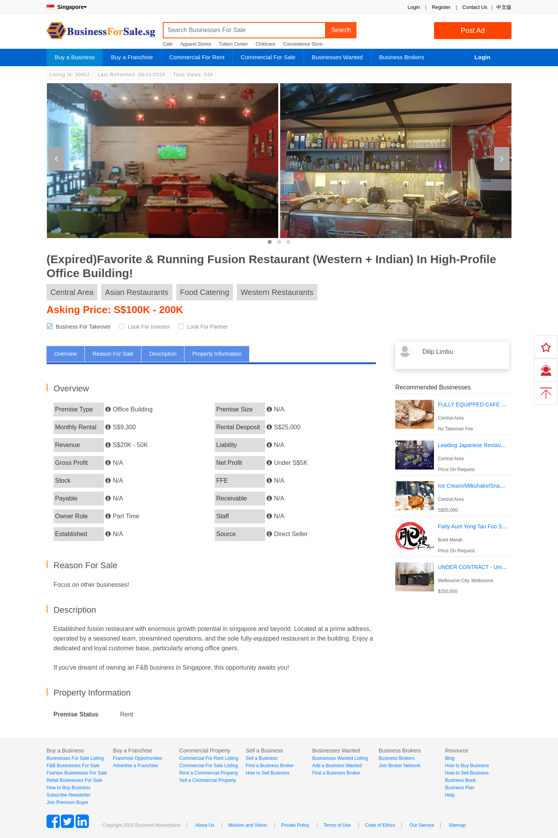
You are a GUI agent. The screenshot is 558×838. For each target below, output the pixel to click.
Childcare (266, 44)
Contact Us (474, 7)
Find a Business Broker (270, 765)
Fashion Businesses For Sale (76, 773)
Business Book (460, 780)
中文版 (504, 7)
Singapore (66, 7)
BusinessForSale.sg (100, 33)
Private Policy (295, 825)
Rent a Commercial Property (208, 773)
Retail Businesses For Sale (74, 780)
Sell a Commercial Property (207, 780)
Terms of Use (337, 825)
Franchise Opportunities (137, 758)
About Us (204, 825)
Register (441, 7)
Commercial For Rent (197, 57)
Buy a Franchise (132, 57)
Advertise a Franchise (135, 765)
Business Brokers (401, 57)
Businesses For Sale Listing (75, 758)
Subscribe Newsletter (68, 795)
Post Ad (473, 30)
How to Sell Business (267, 773)
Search (341, 30)
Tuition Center (233, 44)
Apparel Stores (195, 44)
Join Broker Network (399, 765)
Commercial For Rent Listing (208, 758)
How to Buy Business (68, 787)
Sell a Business (261, 758)
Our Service (422, 825)
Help (450, 795)
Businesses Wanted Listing (340, 758)
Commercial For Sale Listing (208, 765)
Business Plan (460, 787)
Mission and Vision (247, 825)
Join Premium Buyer (67, 802)
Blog (450, 758)
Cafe (167, 44)
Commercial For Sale (268, 57)
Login (414, 7)
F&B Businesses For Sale (73, 765)
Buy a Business (75, 57)
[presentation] (56, 158)
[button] (269, 242)
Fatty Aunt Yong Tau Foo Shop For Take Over (492, 526)
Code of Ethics (380, 825)
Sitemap (457, 825)
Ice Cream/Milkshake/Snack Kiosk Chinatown (492, 486)
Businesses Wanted (337, 57)
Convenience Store (302, 44)
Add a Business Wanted (337, 765)
